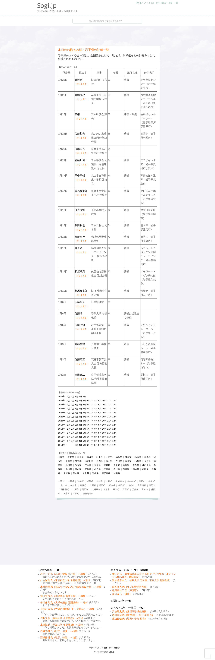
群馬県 (147, 457)
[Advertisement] (107, 36)
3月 (76, 396)
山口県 (97, 469)
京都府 (107, 465)
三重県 (88, 465)
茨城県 (128, 457)
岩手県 (80, 457)
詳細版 (145, 570)
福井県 (128, 461)
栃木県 (138, 457)
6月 (88, 400)
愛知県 (78, 465)
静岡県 (69, 465)
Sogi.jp (111, 652)
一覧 (176, 3)
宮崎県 (95, 473)
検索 (170, 3)
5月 (84, 396)
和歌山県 (146, 465)
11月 (109, 400)
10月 (104, 400)
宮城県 (90, 457)
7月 (92, 400)
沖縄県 (116, 473)
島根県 (69, 469)
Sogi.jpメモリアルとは (145, 3)
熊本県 (76, 473)
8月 (96, 400)
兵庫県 (126, 465)
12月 (114, 400)
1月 (68, 396)
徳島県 (107, 469)
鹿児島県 (106, 473)
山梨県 (138, 461)
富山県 (109, 461)
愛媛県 (126, 469)
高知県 (136, 469)
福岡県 (145, 469)
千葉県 (69, 461)
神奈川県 (89, 461)
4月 (80, 396)
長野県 (147, 461)
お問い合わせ (161, 3)
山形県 (109, 457)
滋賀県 (97, 465)
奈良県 (136, 465)
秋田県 (99, 457)
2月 (72, 396)
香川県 (116, 469)
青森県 (71, 457)
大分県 (86, 473)
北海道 (61, 457)
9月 (100, 400)
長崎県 (66, 473)
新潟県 (99, 461)
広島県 (88, 469)
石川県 (119, 461)
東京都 (78, 461)
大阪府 (116, 465)
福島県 (119, 457)
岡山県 (78, 469)
